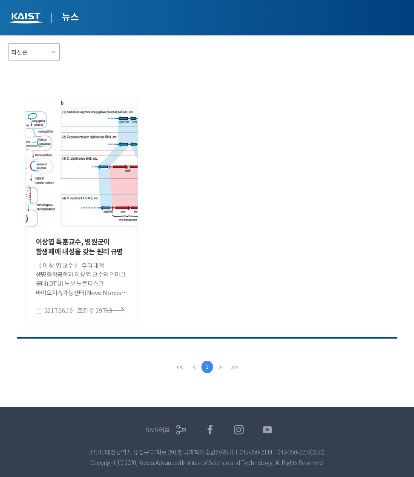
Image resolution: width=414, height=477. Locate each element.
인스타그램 (239, 430)
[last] (235, 367)
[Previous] (193, 367)
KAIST (27, 19)
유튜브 (268, 430)
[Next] (220, 367)
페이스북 (210, 430)
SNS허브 (157, 430)
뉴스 (70, 17)
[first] (178, 367)
